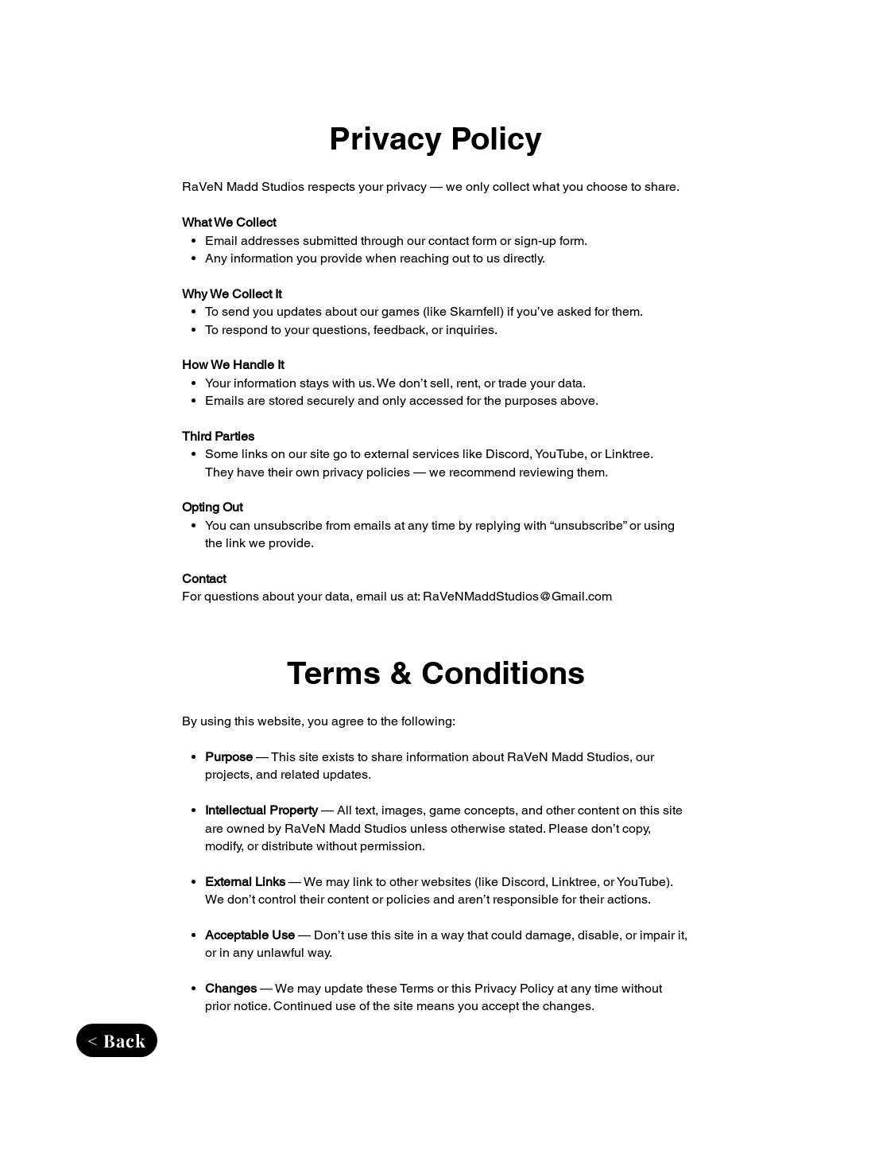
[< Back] (116, 1040)
